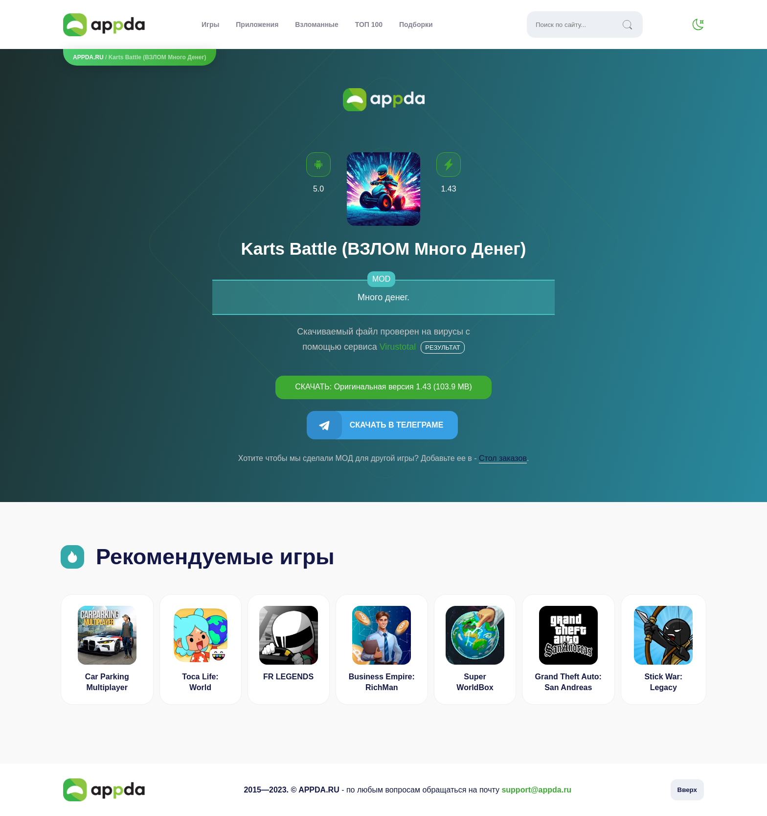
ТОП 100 (369, 24)
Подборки (416, 24)
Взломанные (316, 24)
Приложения (257, 24)
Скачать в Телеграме (397, 425)
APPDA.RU (88, 57)
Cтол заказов (503, 458)
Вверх (687, 789)
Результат (442, 347)
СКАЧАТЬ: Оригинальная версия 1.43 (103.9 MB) (383, 387)
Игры (210, 24)
